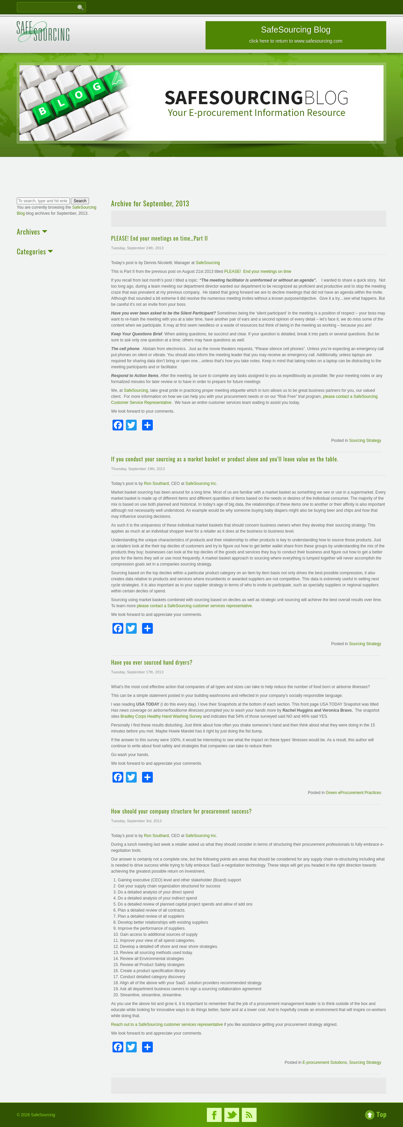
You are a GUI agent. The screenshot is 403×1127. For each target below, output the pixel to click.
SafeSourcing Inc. (201, 483)
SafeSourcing (208, 262)
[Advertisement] (201, 178)
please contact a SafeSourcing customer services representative (194, 605)
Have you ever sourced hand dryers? (152, 662)
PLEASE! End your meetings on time (257, 271)
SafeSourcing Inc (200, 835)
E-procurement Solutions (325, 1062)
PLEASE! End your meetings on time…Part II (159, 238)
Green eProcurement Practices (353, 792)
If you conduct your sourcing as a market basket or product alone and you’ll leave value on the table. (225, 459)
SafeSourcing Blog (296, 34)
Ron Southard (156, 483)
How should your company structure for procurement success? (181, 811)
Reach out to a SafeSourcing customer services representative (167, 1024)
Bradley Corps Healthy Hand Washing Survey (162, 716)
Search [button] (80, 201)
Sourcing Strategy (365, 440)
